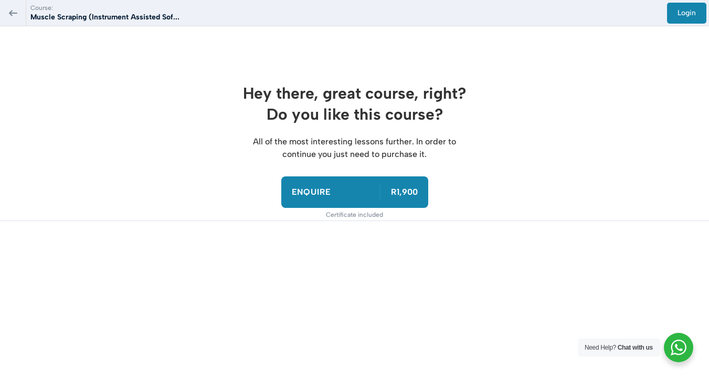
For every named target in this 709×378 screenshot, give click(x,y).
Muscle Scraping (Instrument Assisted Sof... (104, 17)
